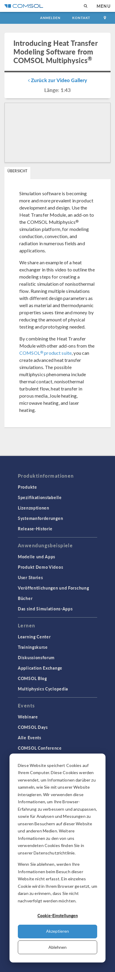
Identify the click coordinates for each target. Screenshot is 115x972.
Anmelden (50, 17)
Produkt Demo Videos (40, 567)
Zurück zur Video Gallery (57, 80)
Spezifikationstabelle (40, 497)
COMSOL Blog (32, 678)
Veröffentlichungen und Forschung (53, 588)
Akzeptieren (57, 931)
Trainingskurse (33, 647)
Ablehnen (57, 947)
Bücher (25, 598)
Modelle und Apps (36, 557)
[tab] (17, 173)
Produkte (27, 487)
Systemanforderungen (40, 518)
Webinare (28, 717)
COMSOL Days (33, 727)
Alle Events (29, 737)
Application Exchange (40, 668)
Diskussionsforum (36, 657)
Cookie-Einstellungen (57, 915)
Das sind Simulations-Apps (45, 609)
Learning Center (34, 637)
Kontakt (81, 17)
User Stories (30, 577)
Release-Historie (35, 529)
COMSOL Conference (40, 748)
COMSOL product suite (45, 353)
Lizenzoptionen (33, 508)
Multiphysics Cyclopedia (43, 689)
